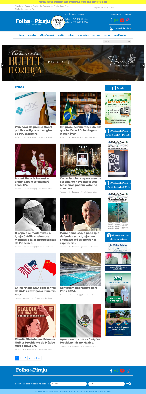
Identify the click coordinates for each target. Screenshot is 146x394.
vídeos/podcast (47, 35)
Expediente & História (104, 8)
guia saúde (83, 35)
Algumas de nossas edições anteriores (118, 236)
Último (36, 358)
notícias (32, 35)
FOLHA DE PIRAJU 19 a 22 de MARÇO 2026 (118, 184)
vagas (107, 35)
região (61, 35)
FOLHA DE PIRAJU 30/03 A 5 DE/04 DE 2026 (118, 132)
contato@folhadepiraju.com (121, 14)
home (21, 35)
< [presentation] (3, 65)
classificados (120, 35)
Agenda (118, 88)
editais (71, 35)
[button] (120, 28)
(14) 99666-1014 (76, 19)
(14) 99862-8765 (76, 22)
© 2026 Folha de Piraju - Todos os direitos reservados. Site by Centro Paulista (73, 391)
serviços (96, 35)
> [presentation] (143, 65)
